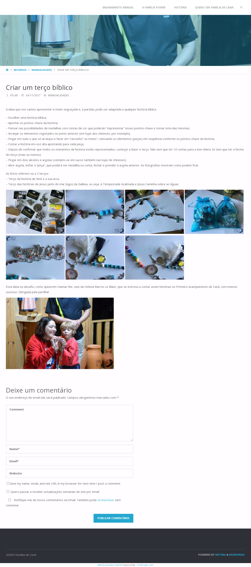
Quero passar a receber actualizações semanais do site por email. (53, 492)
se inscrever (105, 500)
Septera (220, 554)
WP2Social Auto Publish (110, 564)
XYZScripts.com (145, 564)
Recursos (20, 70)
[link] (241, 7)
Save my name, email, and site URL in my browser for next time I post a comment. (64, 483)
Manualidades (42, 70)
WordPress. (237, 554)
